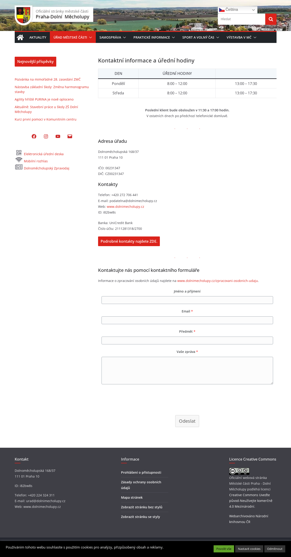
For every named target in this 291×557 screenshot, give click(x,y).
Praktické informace (151, 37)
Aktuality (37, 37)
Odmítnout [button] (275, 549)
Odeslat (187, 421)
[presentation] (133, 399)
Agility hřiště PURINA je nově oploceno (44, 99)
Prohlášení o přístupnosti (141, 472)
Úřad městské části (70, 37)
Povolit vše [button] (223, 549)
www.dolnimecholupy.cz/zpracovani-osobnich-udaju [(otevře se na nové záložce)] (217, 280)
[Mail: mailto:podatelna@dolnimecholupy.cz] (70, 136)
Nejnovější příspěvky (35, 61)
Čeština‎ (228, 10)
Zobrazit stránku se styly (140, 517)
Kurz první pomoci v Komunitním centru (45, 119)
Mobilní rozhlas (31, 161)
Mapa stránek (132, 497)
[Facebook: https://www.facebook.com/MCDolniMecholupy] (34, 136)
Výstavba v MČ (239, 37)
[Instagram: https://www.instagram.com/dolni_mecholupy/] (46, 136)
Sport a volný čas (198, 37)
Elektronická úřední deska (39, 154)
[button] (89, 37)
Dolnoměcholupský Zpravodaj (42, 168)
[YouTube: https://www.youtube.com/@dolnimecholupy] (58, 136)
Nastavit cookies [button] (249, 549)
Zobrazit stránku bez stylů (141, 507)
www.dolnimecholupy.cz (125, 206)
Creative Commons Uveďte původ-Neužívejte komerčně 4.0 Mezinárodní (250, 501)
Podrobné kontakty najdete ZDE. (129, 241)
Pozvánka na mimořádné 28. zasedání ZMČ (48, 79)
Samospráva (110, 37)
